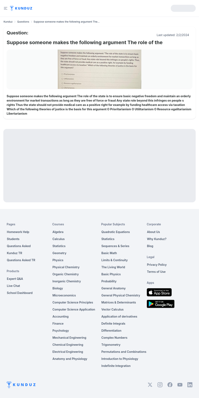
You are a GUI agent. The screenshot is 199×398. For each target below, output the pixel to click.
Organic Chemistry (65, 274)
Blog (150, 246)
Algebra (57, 232)
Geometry (59, 253)
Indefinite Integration (116, 366)
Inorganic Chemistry (66, 281)
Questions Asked (19, 246)
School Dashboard (20, 293)
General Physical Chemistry (120, 295)
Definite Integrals (113, 323)
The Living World (113, 267)
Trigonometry (111, 344)
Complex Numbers (114, 337)
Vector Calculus (112, 309)
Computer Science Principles (72, 302)
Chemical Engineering (67, 344)
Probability (109, 281)
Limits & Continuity (114, 260)
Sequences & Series (115, 246)
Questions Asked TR (21, 260)
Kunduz (8, 21)
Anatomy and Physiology (69, 358)
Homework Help (18, 232)
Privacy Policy (157, 264)
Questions (23, 21)
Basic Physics (111, 274)
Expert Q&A (15, 278)
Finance (58, 323)
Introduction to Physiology (119, 358)
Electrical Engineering (67, 351)
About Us (153, 232)
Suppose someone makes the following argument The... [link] (67, 21)
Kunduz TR (14, 253)
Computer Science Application (73, 309)
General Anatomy (113, 288)
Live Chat (13, 286)
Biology (57, 288)
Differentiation (111, 330)
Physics (57, 260)
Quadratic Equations (115, 232)
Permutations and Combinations (124, 351)
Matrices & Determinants (118, 302)
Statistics (59, 246)
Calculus (58, 239)
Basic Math (109, 253)
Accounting (60, 316)
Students (13, 239)
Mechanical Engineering (69, 337)
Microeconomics (64, 295)
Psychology (60, 330)
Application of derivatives (119, 316)
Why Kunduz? (156, 239)
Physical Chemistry (66, 267)
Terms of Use (156, 271)
